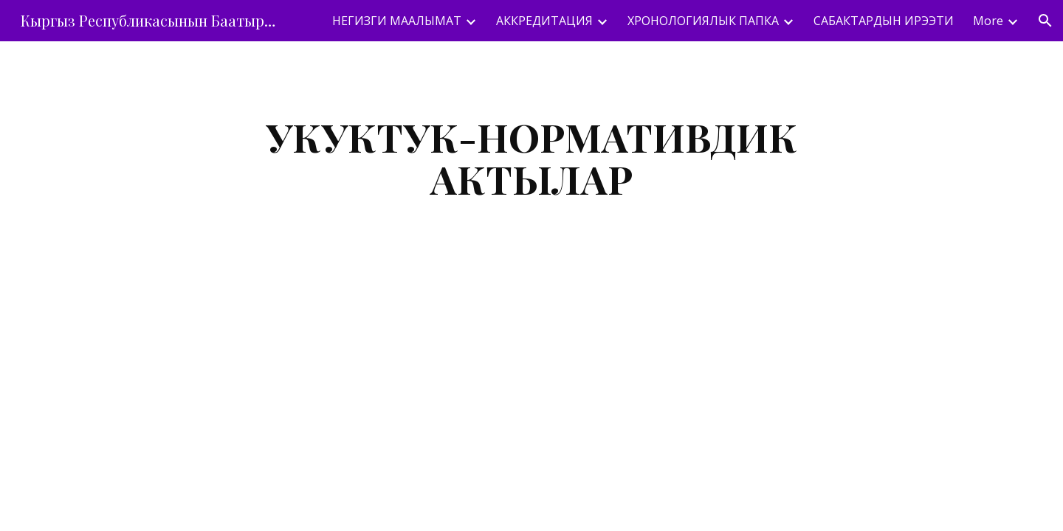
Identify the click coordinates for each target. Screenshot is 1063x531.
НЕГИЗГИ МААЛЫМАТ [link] (396, 21)
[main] (531, 157)
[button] (1045, 20)
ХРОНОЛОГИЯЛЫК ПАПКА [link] (703, 21)
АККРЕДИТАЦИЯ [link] (544, 21)
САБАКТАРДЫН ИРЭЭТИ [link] (883, 21)
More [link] (988, 21)
